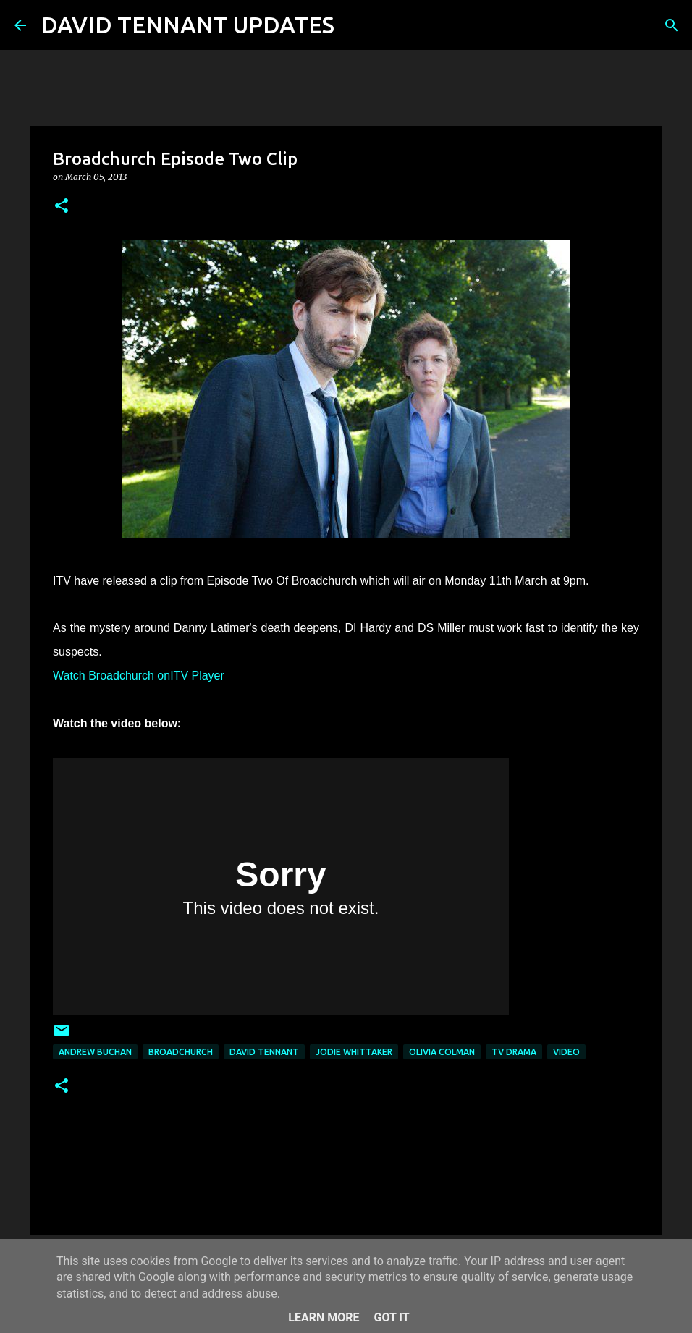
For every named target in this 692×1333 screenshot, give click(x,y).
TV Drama (513, 1052)
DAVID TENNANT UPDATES (187, 25)
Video (566, 1052)
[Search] (354, 25)
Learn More (323, 1317)
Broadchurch (180, 1052)
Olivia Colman (442, 1052)
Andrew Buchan (95, 1052)
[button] (61, 206)
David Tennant (264, 1052)
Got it (391, 1317)
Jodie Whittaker (354, 1052)
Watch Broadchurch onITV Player (138, 675)
